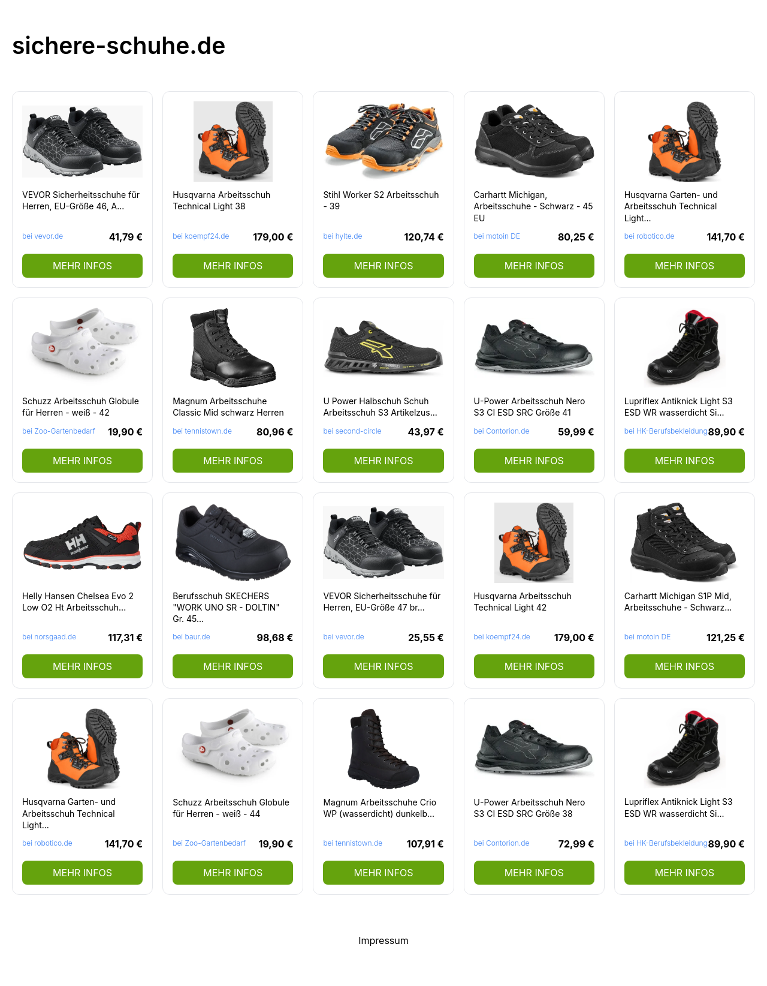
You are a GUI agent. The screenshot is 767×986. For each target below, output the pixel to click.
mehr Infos (82, 266)
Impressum (383, 940)
